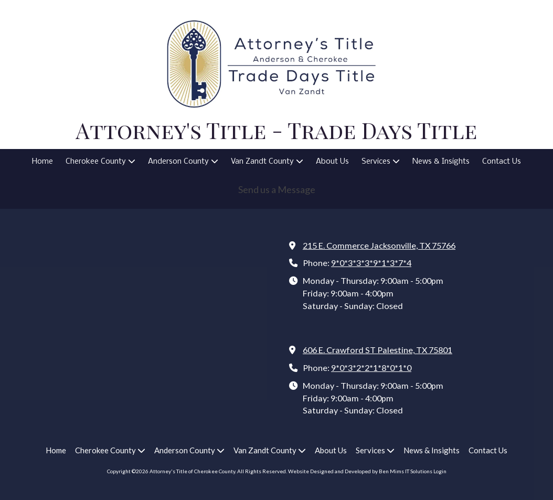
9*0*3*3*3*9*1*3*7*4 (371, 263)
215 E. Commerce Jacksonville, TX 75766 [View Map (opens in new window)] (379, 245)
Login (439, 471)
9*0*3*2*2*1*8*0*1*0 (371, 368)
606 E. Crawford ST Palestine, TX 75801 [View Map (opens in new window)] (377, 350)
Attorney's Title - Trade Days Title (276, 129)
